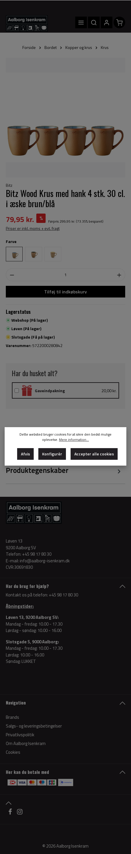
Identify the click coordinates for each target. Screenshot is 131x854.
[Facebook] (10, 813)
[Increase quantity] (119, 274)
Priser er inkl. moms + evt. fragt (33, 228)
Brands (12, 717)
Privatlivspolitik (20, 734)
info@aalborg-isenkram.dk (45, 561)
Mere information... (74, 439)
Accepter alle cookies (94, 454)
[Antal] (66, 274)
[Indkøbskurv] (119, 22)
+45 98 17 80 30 (63, 594)
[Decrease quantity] (12, 274)
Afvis (25, 454)
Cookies (13, 752)
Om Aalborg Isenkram (26, 743)
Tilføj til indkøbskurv (65, 291)
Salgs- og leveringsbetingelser (34, 726)
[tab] (64, 471)
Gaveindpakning (50, 391)
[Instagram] (20, 813)
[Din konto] (106, 22)
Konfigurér (52, 454)
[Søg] (94, 22)
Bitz (9, 185)
